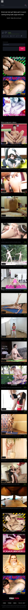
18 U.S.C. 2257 (21, 603)
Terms (9, 603)
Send (22, 48)
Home (4, 603)
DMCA (14, 603)
